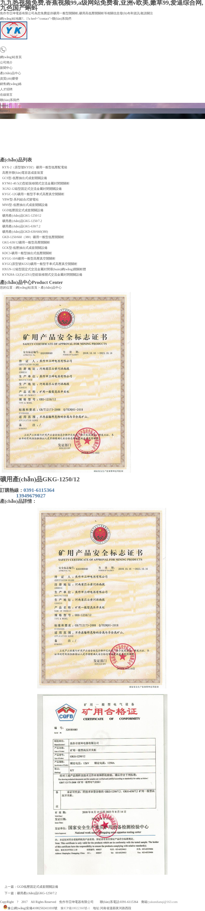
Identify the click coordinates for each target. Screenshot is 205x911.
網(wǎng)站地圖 (11, 18)
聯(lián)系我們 (9, 100)
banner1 (5, 110)
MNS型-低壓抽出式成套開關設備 (25, 205)
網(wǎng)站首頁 (11, 57)
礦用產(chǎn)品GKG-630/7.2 (21, 226)
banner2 (5, 105)
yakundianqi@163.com (163, 902)
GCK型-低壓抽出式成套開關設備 (24, 247)
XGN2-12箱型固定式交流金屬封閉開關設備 (32, 188)
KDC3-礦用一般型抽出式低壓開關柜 (27, 253)
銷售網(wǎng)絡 (11, 84)
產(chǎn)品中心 (10, 73)
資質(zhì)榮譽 (9, 78)
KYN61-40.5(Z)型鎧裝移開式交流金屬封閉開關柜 (35, 183)
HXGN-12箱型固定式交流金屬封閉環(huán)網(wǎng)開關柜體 (44, 269)
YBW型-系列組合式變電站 (20, 199)
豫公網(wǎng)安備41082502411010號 (30, 908)
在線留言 (6, 94)
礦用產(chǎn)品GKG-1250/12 (21, 215)
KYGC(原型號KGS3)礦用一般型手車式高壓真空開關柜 (39, 264)
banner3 (5, 116)
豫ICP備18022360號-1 (75, 908)
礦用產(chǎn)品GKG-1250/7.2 (22, 221)
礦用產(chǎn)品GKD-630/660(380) (25, 231)
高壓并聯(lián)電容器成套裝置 (22, 172)
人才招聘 (6, 89)
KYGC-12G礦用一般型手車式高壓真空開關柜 (33, 194)
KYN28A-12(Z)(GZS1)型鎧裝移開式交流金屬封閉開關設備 (42, 274)
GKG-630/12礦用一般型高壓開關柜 (26, 242)
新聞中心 (6, 68)
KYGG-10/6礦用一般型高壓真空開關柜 (28, 258)
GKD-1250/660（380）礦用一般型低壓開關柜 (33, 237)
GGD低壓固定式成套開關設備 (22, 210)
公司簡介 (6, 62)
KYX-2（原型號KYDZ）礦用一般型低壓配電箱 (34, 167)
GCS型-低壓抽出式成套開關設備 (24, 178)
